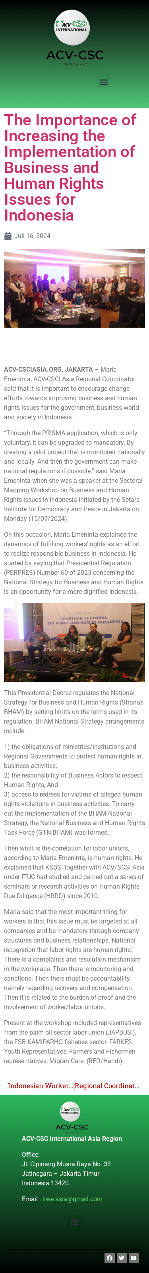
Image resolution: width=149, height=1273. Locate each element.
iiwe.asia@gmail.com (73, 1199)
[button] (103, 81)
